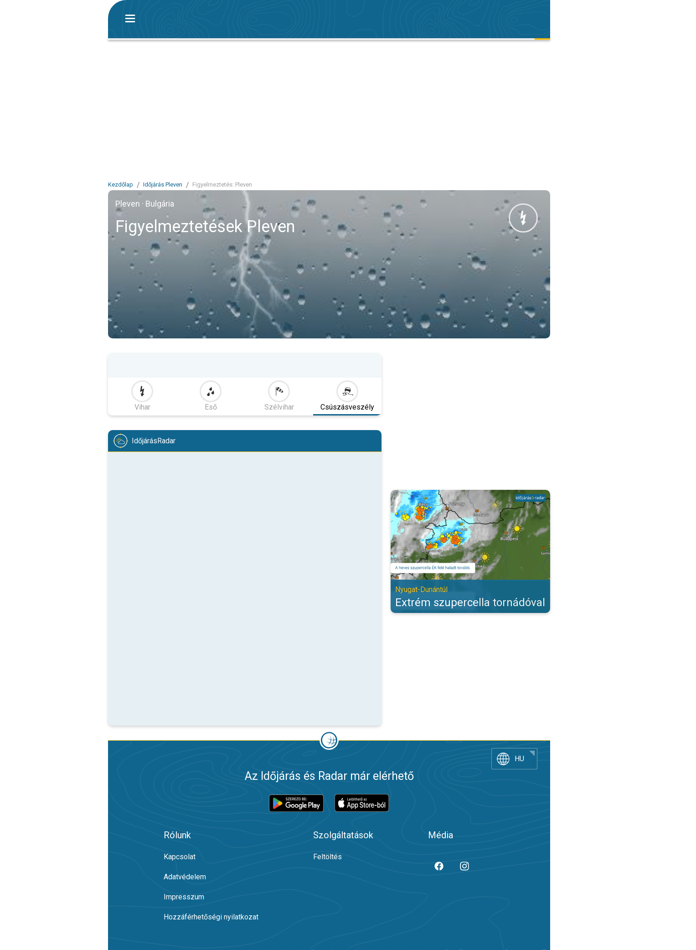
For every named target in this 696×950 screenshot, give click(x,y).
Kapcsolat (180, 856)
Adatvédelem (185, 876)
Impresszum (184, 897)
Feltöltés (327, 856)
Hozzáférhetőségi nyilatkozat (211, 917)
